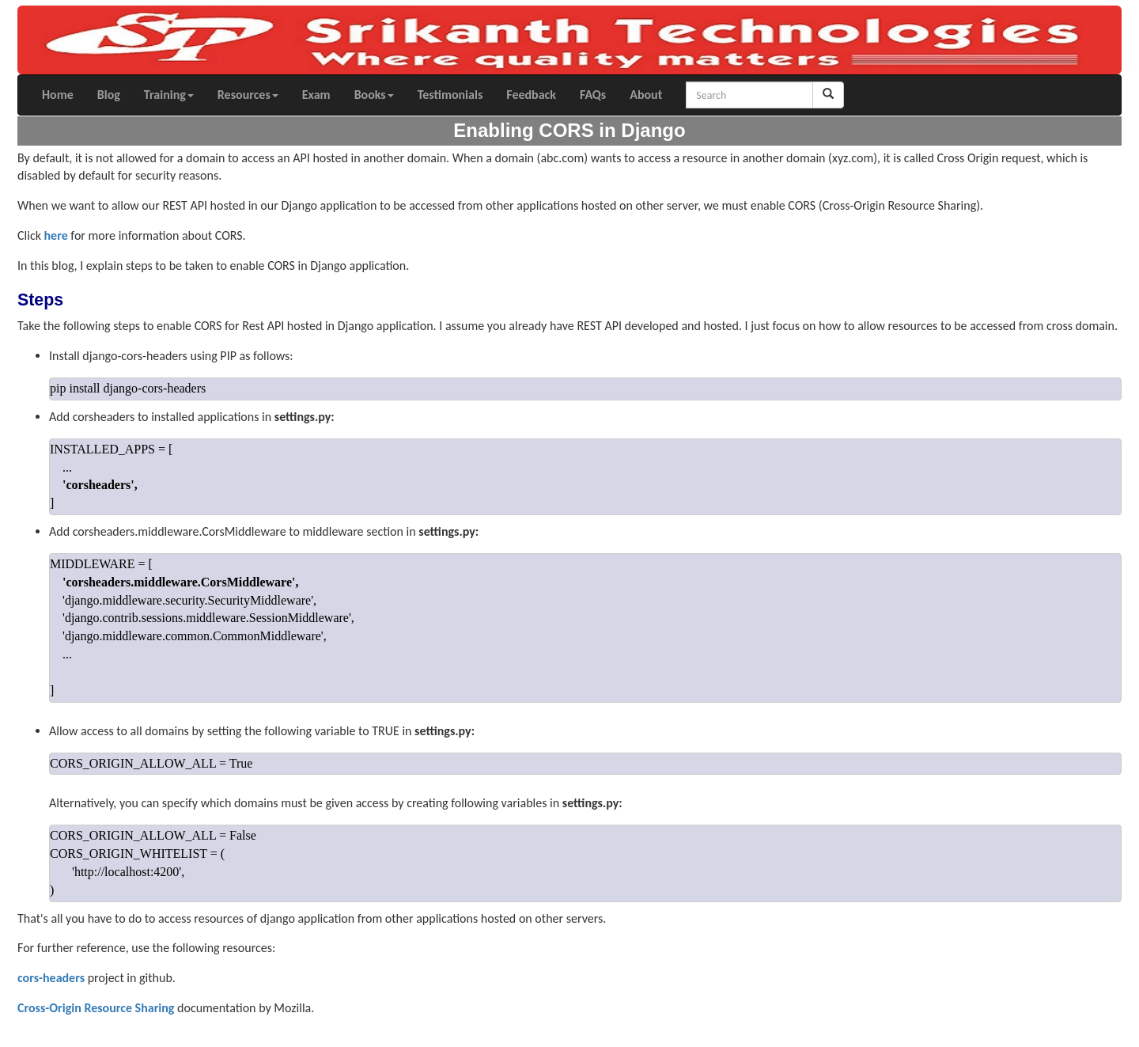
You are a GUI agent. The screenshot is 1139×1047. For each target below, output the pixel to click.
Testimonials (450, 94)
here (56, 235)
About (646, 94)
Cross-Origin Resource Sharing (95, 1007)
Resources (248, 94)
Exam (316, 94)
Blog (108, 94)
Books (374, 94)
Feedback (531, 94)
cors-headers (51, 977)
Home (58, 94)
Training (169, 94)
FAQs (593, 94)
